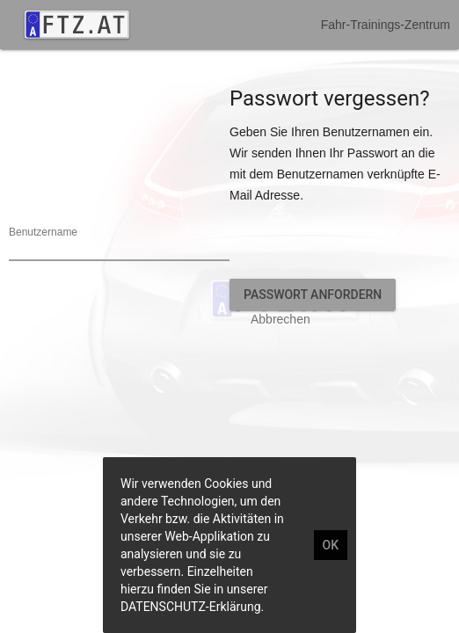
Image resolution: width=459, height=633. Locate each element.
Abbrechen (280, 319)
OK (331, 545)
